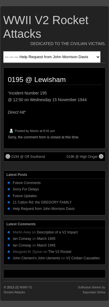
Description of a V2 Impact (57, 232)
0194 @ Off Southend (25, 156)
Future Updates (25, 196)
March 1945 (46, 239)
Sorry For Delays (26, 189)
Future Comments (27, 183)
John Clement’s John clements (36, 258)
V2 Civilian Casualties (83, 258)
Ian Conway (22, 239)
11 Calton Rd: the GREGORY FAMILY (42, 202)
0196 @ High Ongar (85, 156)
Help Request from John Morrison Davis (44, 209)
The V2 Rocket (59, 252)
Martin (34, 131)
